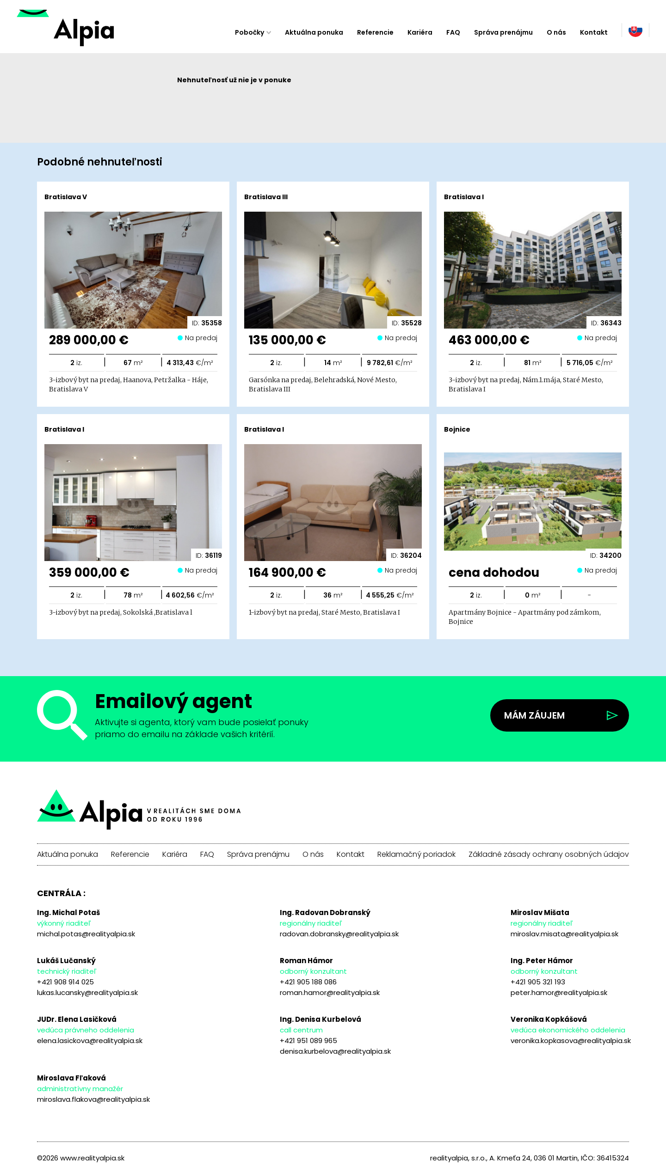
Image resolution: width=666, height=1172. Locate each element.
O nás (556, 32)
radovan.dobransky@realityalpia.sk (339, 934)
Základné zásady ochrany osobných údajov (549, 854)
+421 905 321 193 (538, 982)
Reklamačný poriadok (416, 854)
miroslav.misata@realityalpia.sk (564, 934)
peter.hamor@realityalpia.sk (559, 992)
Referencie (375, 32)
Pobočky (249, 32)
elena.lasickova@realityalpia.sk (89, 1040)
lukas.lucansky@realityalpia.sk (87, 992)
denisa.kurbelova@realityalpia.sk (335, 1051)
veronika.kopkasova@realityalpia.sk (571, 1040)
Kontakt (594, 32)
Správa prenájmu (503, 32)
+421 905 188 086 (308, 982)
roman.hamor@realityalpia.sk (330, 992)
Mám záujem (534, 715)
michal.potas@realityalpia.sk (86, 934)
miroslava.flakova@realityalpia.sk (93, 1099)
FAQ (453, 32)
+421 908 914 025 (65, 982)
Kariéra (419, 32)
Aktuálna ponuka (314, 32)
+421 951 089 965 (308, 1040)
